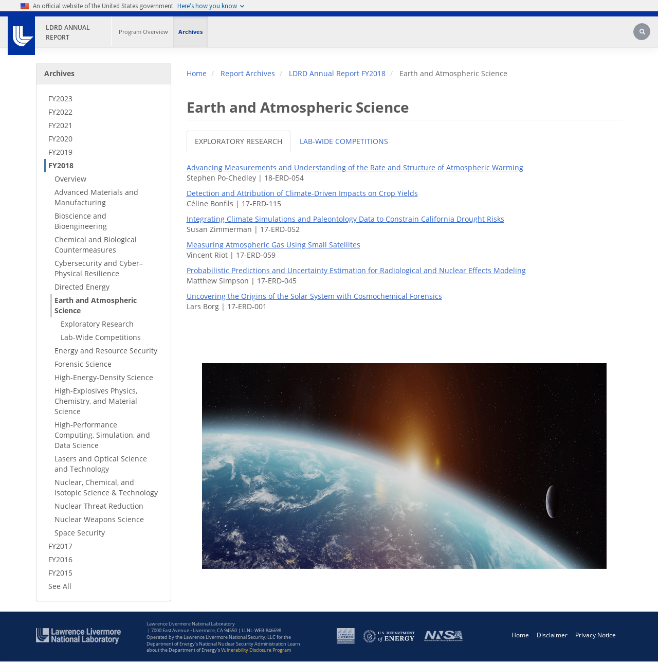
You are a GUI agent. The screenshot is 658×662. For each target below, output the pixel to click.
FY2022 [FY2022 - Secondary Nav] (60, 112)
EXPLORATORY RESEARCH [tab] (238, 141)
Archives (59, 73)
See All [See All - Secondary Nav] (59, 586)
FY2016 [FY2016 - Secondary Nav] (60, 559)
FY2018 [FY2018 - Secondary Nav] (61, 165)
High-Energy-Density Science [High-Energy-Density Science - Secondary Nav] (103, 377)
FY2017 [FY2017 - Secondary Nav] (60, 546)
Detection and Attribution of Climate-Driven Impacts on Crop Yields (302, 193)
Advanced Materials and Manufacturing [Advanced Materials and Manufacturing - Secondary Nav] (96, 197)
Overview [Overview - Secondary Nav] (70, 179)
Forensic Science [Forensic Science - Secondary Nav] (83, 364)
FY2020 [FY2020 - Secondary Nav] (60, 139)
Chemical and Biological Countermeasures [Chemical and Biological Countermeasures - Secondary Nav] (95, 245)
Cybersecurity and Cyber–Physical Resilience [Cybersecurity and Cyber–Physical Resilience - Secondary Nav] (98, 268)
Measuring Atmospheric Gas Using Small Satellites (273, 244)
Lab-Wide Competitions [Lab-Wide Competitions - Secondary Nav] (101, 337)
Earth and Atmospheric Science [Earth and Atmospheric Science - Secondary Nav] (95, 305)
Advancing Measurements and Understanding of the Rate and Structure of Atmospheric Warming (355, 167)
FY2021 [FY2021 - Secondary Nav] (60, 125)
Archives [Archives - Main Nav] (190, 31)
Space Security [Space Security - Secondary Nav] (79, 533)
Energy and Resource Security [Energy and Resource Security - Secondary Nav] (105, 350)
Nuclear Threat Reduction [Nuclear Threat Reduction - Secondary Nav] (98, 506)
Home (197, 73)
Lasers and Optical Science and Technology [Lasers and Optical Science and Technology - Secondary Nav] (100, 464)
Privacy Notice (595, 635)
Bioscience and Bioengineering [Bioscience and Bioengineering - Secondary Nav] (80, 221)
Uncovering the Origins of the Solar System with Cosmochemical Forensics (314, 296)
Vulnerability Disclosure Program (256, 650)
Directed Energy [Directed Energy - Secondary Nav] (81, 287)
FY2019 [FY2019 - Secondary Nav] (60, 152)
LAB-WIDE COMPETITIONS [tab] (344, 141)
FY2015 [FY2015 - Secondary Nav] (60, 573)
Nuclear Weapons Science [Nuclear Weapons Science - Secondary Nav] (99, 519)
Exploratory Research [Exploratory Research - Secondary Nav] (97, 324)
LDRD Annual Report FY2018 (337, 73)
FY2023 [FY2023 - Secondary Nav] (60, 98)
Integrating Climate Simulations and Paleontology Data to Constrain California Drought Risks (345, 219)
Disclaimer (552, 635)
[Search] (642, 33)
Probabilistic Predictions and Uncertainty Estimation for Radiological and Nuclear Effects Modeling (356, 270)
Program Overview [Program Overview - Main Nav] (143, 31)
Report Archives (248, 73)
